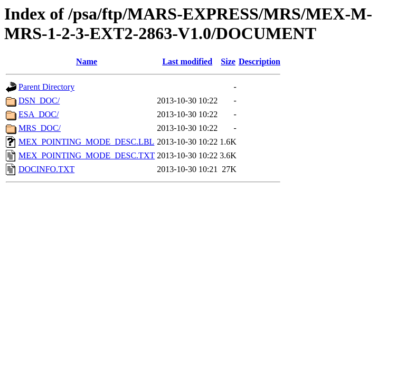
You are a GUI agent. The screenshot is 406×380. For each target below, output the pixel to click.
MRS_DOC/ (39, 128)
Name (86, 61)
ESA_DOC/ (38, 114)
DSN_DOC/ (39, 100)
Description (259, 61)
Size (228, 61)
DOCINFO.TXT (46, 169)
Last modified (187, 61)
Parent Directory (46, 86)
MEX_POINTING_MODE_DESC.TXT (86, 155)
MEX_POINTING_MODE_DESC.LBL (86, 141)
